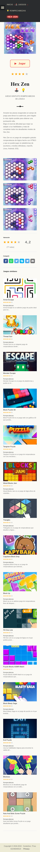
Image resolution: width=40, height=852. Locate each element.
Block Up (6, 593)
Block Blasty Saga (10, 703)
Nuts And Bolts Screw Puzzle (14, 813)
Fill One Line (8, 630)
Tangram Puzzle (9, 446)
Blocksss (6, 777)
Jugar (20, 63)
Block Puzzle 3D (9, 410)
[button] (2, 7)
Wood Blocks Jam (10, 483)
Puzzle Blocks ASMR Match (13, 667)
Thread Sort (7, 336)
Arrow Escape (8, 300)
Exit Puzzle (7, 740)
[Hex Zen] (20, 38)
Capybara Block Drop (11, 556)
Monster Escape (9, 373)
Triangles (6, 520)
